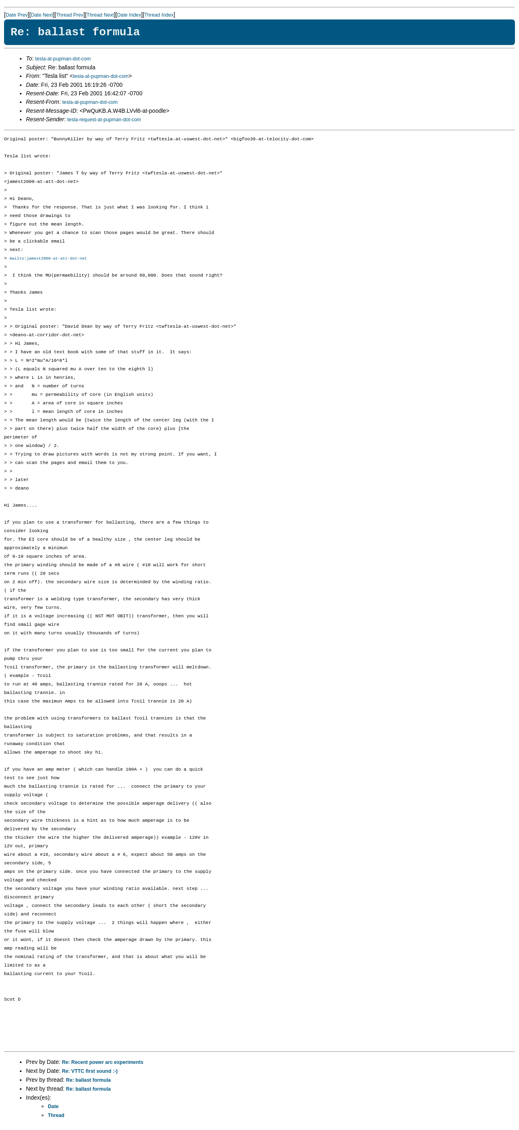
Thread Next (100, 15)
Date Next (42, 15)
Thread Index (159, 15)
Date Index (129, 15)
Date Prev (17, 15)
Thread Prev (69, 15)
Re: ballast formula (88, 1080)
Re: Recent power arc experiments (103, 1063)
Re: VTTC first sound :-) (90, 1071)
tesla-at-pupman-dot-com (63, 59)
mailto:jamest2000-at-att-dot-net (48, 259)
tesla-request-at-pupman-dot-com (104, 119)
